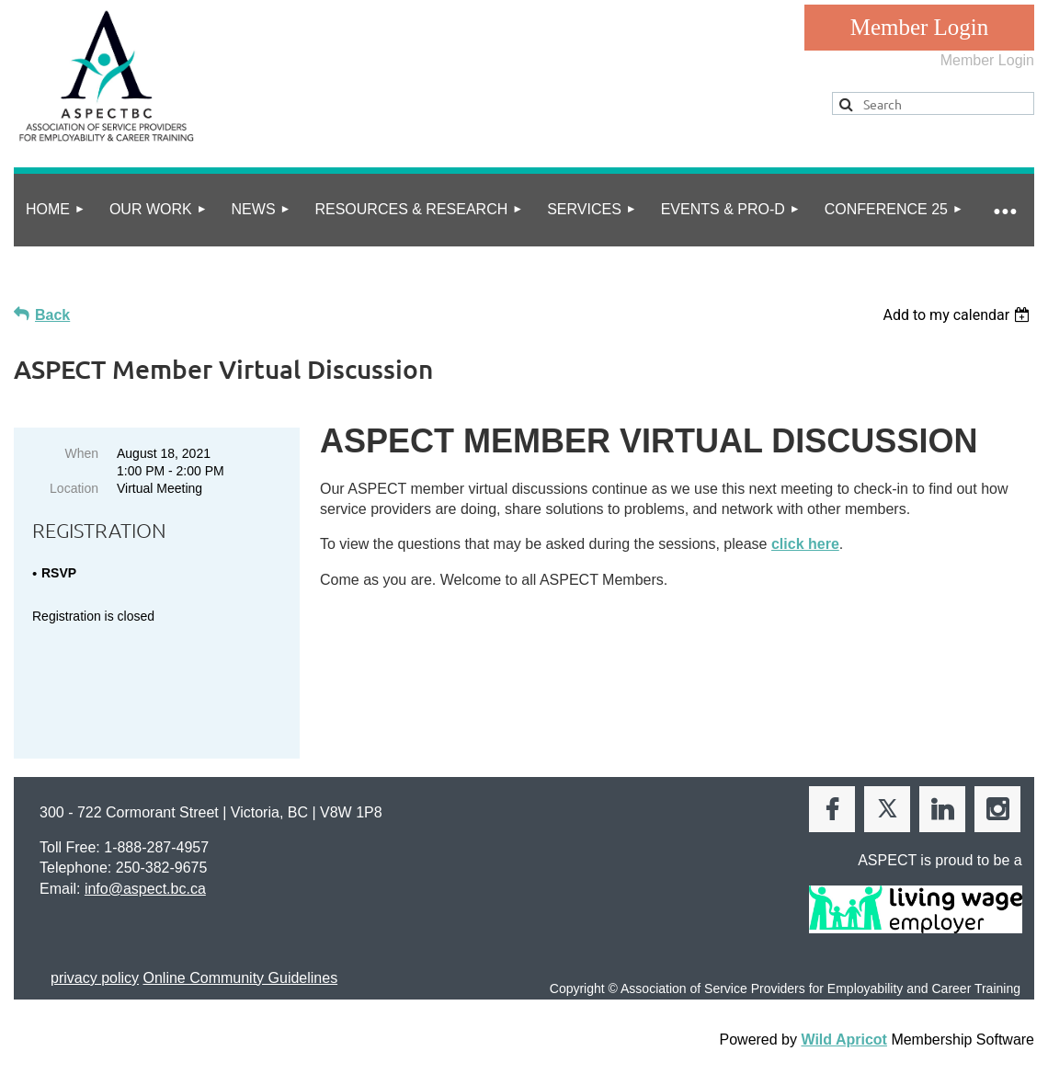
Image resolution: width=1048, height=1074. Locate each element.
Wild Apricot (843, 1029)
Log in (919, 28)
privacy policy (95, 968)
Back (52, 315)
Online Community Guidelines (239, 968)
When (81, 453)
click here (805, 544)
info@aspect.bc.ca (145, 878)
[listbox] (958, 314)
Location (74, 488)
